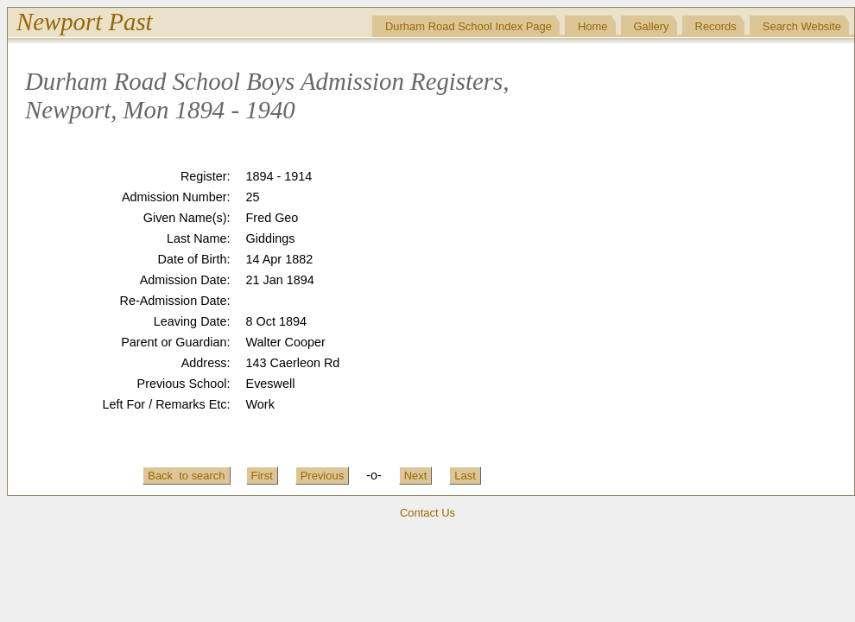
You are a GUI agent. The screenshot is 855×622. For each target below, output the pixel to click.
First (262, 475)
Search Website (802, 26)
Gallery (651, 26)
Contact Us (427, 512)
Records (716, 26)
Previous (322, 475)
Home (593, 26)
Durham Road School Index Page (468, 26)
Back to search (186, 475)
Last (464, 475)
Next (416, 475)
